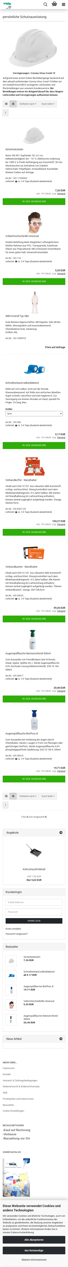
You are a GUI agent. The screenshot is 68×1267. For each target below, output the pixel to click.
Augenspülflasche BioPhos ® (21, 733)
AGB (5, 1092)
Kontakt (7, 1074)
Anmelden (34, 921)
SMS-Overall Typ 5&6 (17, 316)
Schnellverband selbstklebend (22, 382)
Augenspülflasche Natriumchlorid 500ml (28, 653)
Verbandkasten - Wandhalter (21, 566)
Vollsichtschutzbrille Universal (22, 236)
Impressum (9, 1068)
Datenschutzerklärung (22, 1232)
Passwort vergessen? (17, 933)
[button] (6, 104)
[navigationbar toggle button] (63, 4)
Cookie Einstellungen (13, 1110)
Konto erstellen (13, 928)
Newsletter (8, 1105)
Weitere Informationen (34, 1259)
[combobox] (28, 104)
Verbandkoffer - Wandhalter (21, 480)
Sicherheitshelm (14, 149)
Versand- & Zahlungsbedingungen (20, 1080)
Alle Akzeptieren (34, 1239)
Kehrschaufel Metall (34, 869)
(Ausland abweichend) (41, 181)
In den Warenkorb (34, 201)
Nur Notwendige (34, 1250)
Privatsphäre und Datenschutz (18, 1098)
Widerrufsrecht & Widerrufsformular (21, 1086)
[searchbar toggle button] (45, 4)
